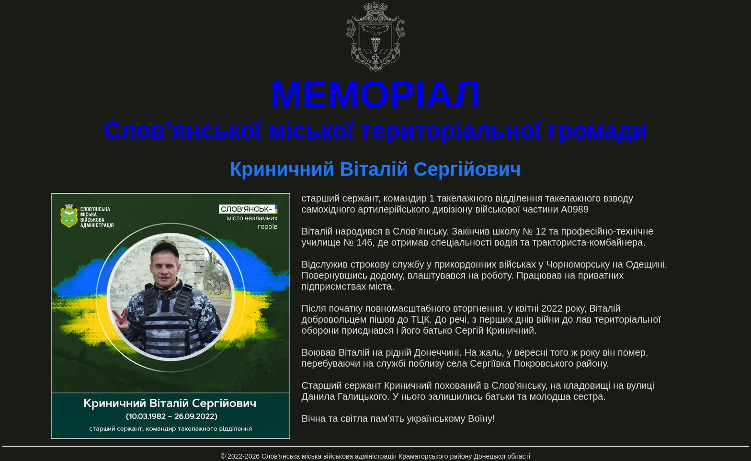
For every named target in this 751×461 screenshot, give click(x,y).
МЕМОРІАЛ (375, 94)
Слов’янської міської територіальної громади (376, 130)
